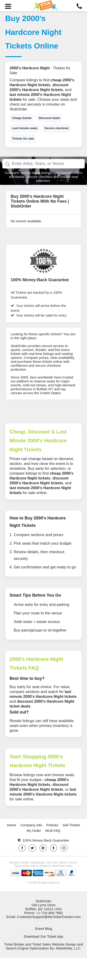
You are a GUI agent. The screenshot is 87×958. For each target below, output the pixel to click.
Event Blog (43, 929)
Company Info (31, 825)
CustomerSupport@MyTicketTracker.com (49, 917)
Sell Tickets (71, 825)
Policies (52, 825)
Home (11, 825)
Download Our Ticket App (43, 936)
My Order (34, 831)
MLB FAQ (52, 831)
